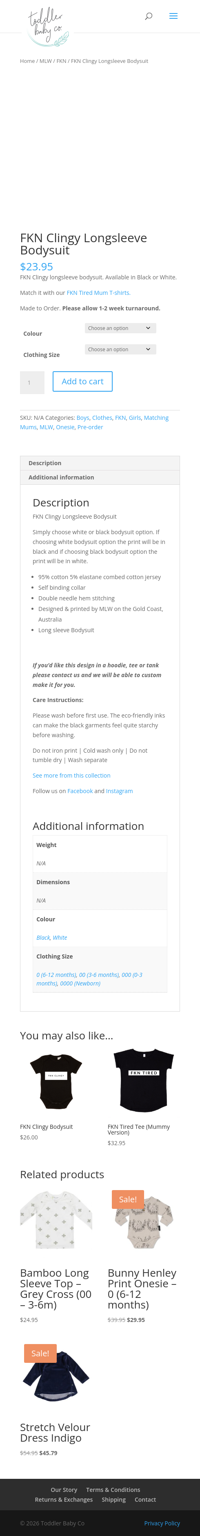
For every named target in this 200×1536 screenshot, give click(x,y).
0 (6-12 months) (56, 975)
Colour (32, 333)
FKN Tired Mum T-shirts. (99, 292)
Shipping (113, 1499)
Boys (83, 417)
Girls (135, 417)
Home (27, 61)
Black (43, 937)
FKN (61, 61)
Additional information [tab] (61, 477)
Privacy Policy (162, 1523)
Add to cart (83, 381)
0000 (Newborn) (80, 983)
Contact (145, 1499)
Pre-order (90, 427)
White (60, 937)
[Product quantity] (32, 382)
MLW (46, 61)
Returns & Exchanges (64, 1499)
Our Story (64, 1490)
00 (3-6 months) (99, 975)
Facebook (80, 791)
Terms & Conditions (113, 1490)
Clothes (102, 417)
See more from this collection (72, 775)
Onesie (65, 427)
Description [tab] (45, 463)
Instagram (119, 791)
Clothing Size (41, 355)
